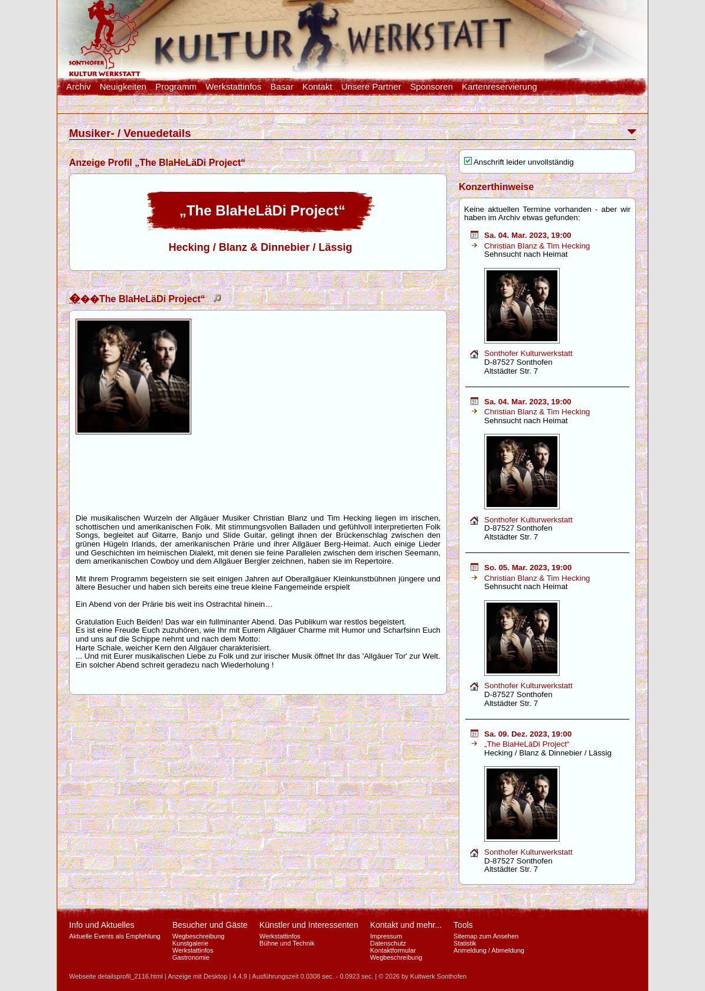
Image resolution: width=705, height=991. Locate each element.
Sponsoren (431, 86)
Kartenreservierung (499, 86)
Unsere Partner (371, 86)
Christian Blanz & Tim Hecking (537, 245)
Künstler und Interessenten (308, 925)
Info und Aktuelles (102, 925)
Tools (463, 925)
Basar (281, 86)
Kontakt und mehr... (406, 925)
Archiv (78, 86)
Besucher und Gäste (210, 925)
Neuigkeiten (123, 86)
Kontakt (317, 86)
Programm (176, 86)
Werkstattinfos (233, 86)
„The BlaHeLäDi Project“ (526, 744)
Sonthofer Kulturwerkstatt (528, 353)
